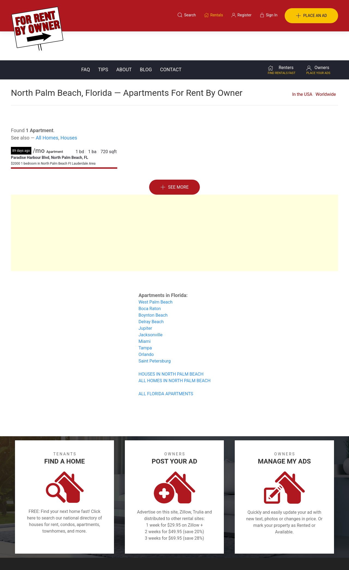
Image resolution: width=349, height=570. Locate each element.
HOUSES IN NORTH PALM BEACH (171, 345)
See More (174, 158)
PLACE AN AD (311, 16)
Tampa (145, 319)
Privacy (178, 543)
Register (266, 543)
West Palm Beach (156, 273)
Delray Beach (151, 292)
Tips (103, 40)
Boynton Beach (153, 286)
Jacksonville (151, 305)
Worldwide (325, 65)
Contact (171, 40)
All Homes (47, 109)
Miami (145, 312)
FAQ (85, 40)
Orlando (146, 325)
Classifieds (85, 543)
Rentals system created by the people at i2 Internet (260, 557)
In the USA (302, 65)
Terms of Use (118, 543)
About (124, 40)
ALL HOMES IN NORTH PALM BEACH (174, 351)
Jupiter (145, 299)
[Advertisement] (174, 204)
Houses (69, 109)
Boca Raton (150, 279)
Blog (146, 40)
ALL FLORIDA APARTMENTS (166, 364)
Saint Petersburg (155, 332)
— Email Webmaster (321, 557)
